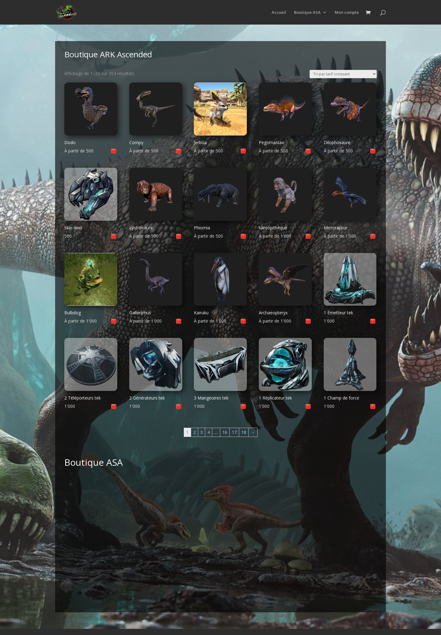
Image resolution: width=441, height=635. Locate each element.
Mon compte (347, 12)
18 (243, 432)
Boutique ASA (307, 12)
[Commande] (343, 74)
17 (234, 432)
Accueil (279, 12)
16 (224, 432)
